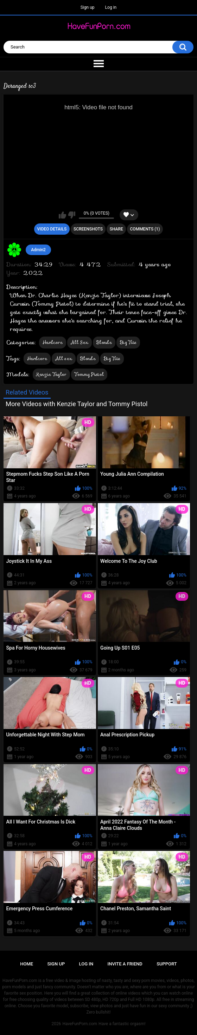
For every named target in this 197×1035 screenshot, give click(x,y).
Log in (111, 7)
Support (167, 963)
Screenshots (88, 229)
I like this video (62, 215)
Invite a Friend (125, 963)
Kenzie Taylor (51, 374)
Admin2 (38, 249)
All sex (63, 358)
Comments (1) (145, 229)
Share (116, 229)
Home (26, 963)
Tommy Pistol (89, 374)
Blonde (104, 342)
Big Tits (128, 342)
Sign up (88, 7)
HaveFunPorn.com (79, 1023)
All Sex (79, 342)
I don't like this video (71, 215)
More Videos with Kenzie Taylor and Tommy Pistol (77, 404)
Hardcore (53, 342)
